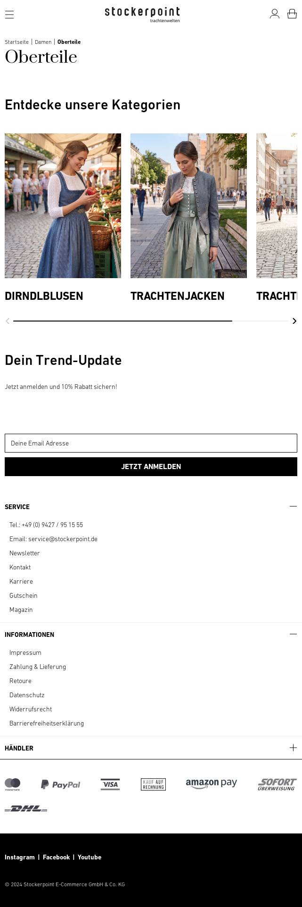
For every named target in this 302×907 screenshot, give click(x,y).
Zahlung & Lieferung (37, 666)
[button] (7, 321)
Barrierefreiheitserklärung (46, 723)
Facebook (58, 857)
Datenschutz (27, 695)
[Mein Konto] (274, 13)
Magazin (21, 609)
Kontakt (20, 567)
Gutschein (23, 595)
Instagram (20, 857)
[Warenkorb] (292, 13)
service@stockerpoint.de (63, 539)
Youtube (88, 857)
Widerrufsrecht (30, 709)
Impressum (25, 652)
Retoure (20, 680)
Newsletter (24, 553)
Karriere (21, 581)
